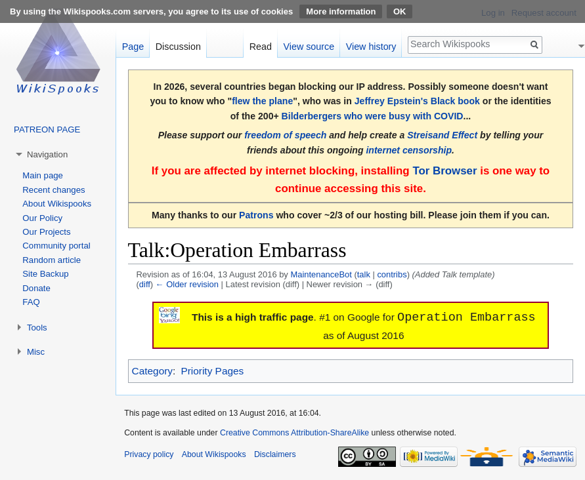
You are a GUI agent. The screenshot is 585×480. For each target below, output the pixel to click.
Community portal (56, 245)
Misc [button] (36, 352)
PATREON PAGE (47, 129)
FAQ (30, 302)
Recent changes (53, 190)
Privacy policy (148, 454)
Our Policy (42, 218)
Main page (42, 175)
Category (152, 370)
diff (144, 284)
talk (363, 274)
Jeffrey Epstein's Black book (417, 101)
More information (341, 11)
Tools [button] (37, 327)
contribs (391, 274)
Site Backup (45, 274)
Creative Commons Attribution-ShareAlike (294, 432)
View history (371, 46)
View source (309, 46)
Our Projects (46, 232)
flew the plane (262, 101)
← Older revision (187, 284)
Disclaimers (275, 454)
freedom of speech (285, 135)
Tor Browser (444, 171)
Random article (51, 260)
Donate (36, 288)
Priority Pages (212, 370)
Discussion (178, 46)
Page (133, 46)
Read (260, 46)
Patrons (256, 215)
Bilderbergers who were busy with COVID (373, 116)
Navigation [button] (47, 154)
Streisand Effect (442, 135)
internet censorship (409, 150)
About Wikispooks (56, 204)
